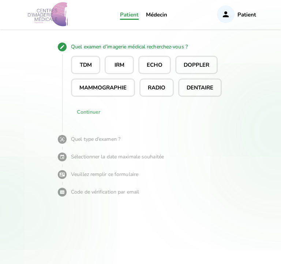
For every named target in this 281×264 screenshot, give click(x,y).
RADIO (156, 87)
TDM (86, 65)
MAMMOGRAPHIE (103, 87)
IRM (119, 65)
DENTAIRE (200, 87)
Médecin (156, 14)
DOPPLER (196, 65)
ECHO (154, 65)
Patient (129, 14)
